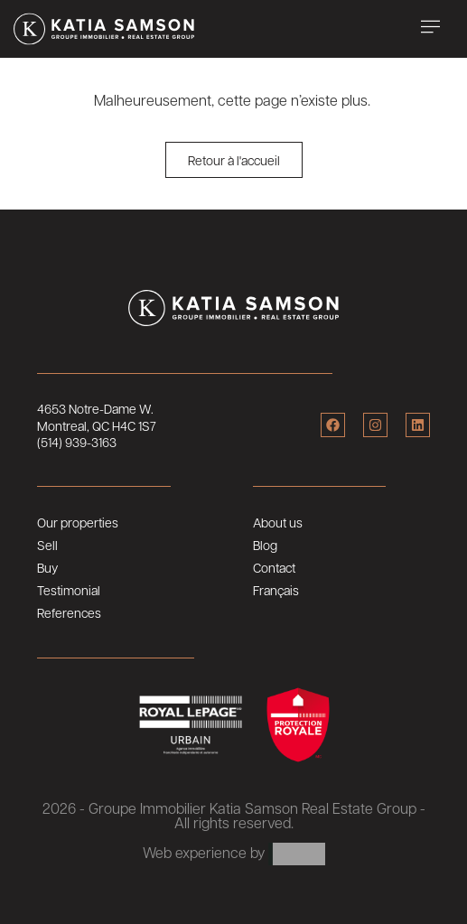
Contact (274, 567)
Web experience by (204, 852)
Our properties (77, 522)
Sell (47, 545)
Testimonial (68, 590)
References (69, 612)
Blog (265, 545)
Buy (47, 567)
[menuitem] (341, 590)
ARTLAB (296, 854)
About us (278, 522)
